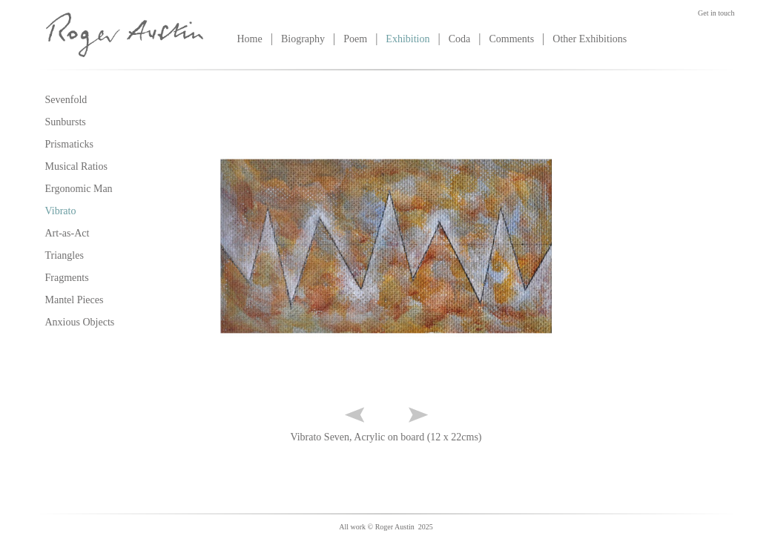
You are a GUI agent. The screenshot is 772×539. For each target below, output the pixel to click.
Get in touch (716, 13)
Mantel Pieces (74, 299)
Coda (459, 38)
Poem (355, 38)
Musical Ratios (76, 166)
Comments (511, 38)
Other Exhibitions (589, 38)
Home (250, 38)
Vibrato (60, 210)
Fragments (67, 277)
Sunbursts (65, 122)
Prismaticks (69, 144)
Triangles (64, 255)
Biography (303, 38)
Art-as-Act (67, 233)
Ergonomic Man (79, 188)
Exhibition (407, 38)
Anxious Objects (80, 322)
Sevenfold (66, 99)
